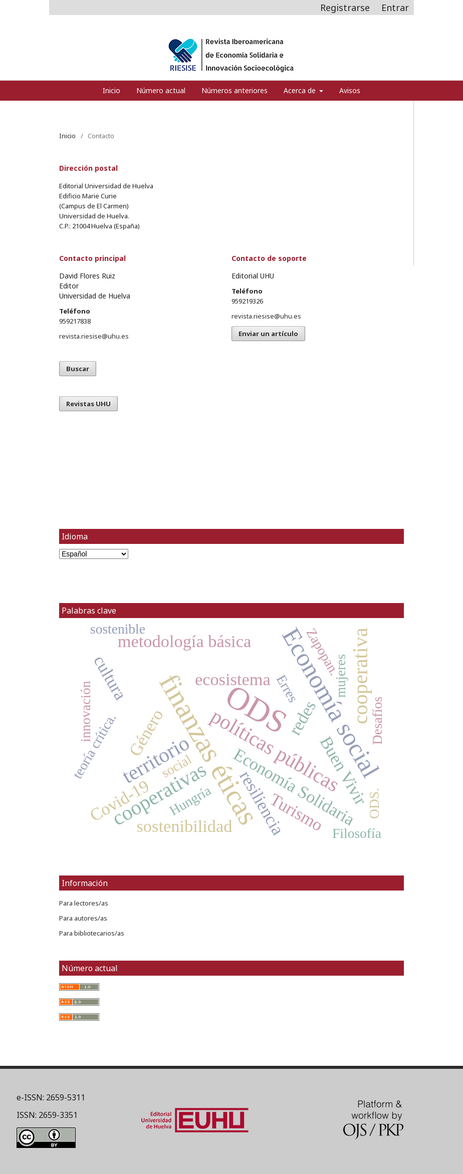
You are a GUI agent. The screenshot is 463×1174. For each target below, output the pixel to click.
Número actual (160, 90)
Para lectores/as (83, 903)
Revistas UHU (88, 403)
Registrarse (345, 8)
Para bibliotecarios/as (91, 933)
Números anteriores (234, 90)
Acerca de (301, 90)
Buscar (77, 368)
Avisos (349, 90)
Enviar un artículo (268, 333)
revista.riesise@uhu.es (94, 336)
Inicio (111, 90)
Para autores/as (83, 918)
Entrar (395, 8)
